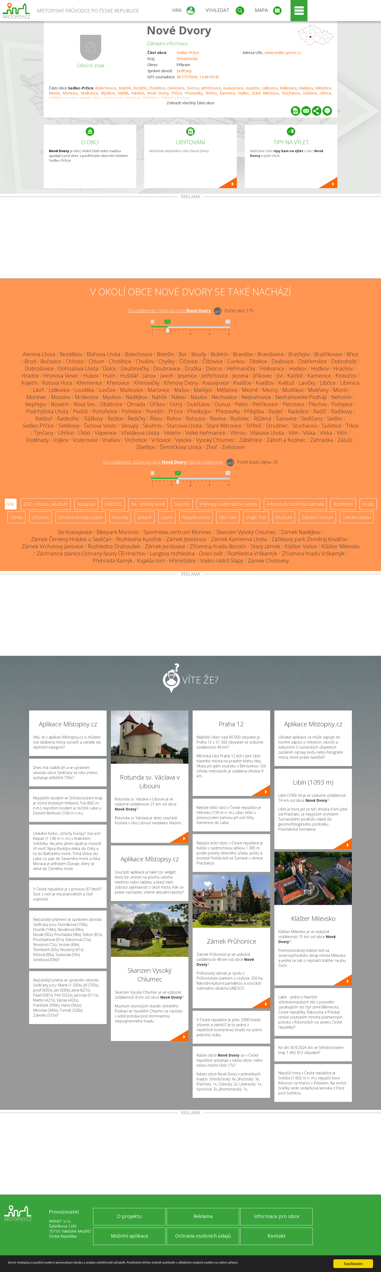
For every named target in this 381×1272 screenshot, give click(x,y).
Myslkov (108, 93)
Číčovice (188, 361)
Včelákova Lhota (140, 432)
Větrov (238, 432)
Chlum (97, 361)
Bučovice (50, 361)
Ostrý (176, 404)
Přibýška (254, 411)
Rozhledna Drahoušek (114, 546)
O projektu (129, 1216)
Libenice (350, 382)
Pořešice (132, 411)
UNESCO (113, 504)
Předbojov (199, 411)
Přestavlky (193, 93)
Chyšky (166, 361)
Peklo (241, 404)
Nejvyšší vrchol (196, 517)
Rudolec (239, 418)
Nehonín (341, 397)
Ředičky (137, 418)
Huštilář (129, 375)
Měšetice (323, 87)
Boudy (198, 354)
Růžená (262, 418)
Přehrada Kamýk (113, 560)
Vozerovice (85, 439)
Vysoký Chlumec (215, 439)
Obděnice (111, 404)
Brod (30, 361)
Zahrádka (321, 439)
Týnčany (43, 432)
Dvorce (193, 87)
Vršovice (161, 439)
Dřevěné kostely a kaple (80, 517)
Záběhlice (250, 439)
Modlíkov (292, 389)
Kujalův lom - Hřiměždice (166, 560)
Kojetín (29, 382)
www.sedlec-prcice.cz (283, 52)
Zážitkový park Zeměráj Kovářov (309, 539)
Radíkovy (341, 411)
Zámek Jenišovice (165, 546)
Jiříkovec (262, 375)
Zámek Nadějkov (300, 532)
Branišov (243, 354)
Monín (54, 93)
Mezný (270, 389)
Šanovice (227, 93)
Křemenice (89, 382)
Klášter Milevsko (340, 546)
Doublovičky (135, 368)
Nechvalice (224, 397)
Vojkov (60, 439)
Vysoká (183, 439)
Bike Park (228, 517)
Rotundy (120, 517)
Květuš (286, 382)
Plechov (318, 404)
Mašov (181, 389)
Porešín (155, 411)
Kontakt (276, 1236)
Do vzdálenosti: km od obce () (163, 462)
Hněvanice (272, 368)
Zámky (16, 517)
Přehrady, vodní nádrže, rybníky (228, 504)
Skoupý (129, 425)
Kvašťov (253, 87)
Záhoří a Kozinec (286, 439)
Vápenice (105, 432)
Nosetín (60, 404)
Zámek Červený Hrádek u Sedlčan (71, 539)
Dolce (109, 368)
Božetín (140, 87)
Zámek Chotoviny (268, 560)
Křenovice (118, 382)
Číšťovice (212, 361)
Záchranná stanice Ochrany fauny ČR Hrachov (91, 553)
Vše (10, 504)
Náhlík (123, 93)
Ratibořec (68, 418)
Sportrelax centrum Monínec (177, 532)
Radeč (276, 411)
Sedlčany (184, 70)
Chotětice (157, 87)
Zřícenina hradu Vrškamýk (313, 553)
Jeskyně (145, 517)
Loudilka (84, 389)
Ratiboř (44, 418)
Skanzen (182, 504)
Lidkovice (270, 87)
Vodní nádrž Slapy (221, 560)
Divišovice (175, 87)
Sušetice (310, 93)
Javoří (166, 375)
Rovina (218, 418)
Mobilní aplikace (129, 1236)
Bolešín (125, 87)
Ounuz (222, 404)
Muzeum (283, 517)
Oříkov (157, 404)
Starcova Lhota (184, 425)
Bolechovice (105, 87)
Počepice (342, 404)
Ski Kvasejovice (75, 532)
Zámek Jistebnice (186, 539)
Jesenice (187, 375)
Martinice (159, 389)
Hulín (109, 375)
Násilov (137, 93)
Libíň (38, 389)
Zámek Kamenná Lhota (239, 539)
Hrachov (343, 368)
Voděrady (37, 439)
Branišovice (270, 354)
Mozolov (60, 397)
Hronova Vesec (61, 375)
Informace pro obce (276, 1216)
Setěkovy (68, 425)
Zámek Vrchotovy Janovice (52, 546)
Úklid (84, 432)
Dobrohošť (343, 361)
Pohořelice (104, 411)
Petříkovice (265, 404)
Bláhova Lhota (103, 354)
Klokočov (345, 375)
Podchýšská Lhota (47, 411)
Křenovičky (147, 382)
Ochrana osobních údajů (203, 1236)
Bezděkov (71, 354)
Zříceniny (40, 517)
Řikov (156, 418)
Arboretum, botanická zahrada (295, 504)
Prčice (176, 93)
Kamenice (319, 375)
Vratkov (111, 439)
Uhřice (325, 93)
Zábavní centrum (317, 517)
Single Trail (256, 517)
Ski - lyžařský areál (148, 504)
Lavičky (307, 382)
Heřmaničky (241, 368)
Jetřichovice (211, 87)
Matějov (306, 87)
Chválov (145, 361)
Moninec (70, 93)
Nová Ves (84, 404)
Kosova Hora (57, 382)
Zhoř (211, 447)
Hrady (368, 504)
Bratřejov (299, 354)
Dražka (193, 368)
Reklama (203, 1216)
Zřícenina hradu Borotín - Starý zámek (235, 546)
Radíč (319, 411)
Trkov (352, 425)
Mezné (250, 389)
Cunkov (236, 361)
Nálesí (178, 397)
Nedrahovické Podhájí (301, 397)
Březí (353, 354)
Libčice (328, 382)
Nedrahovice (256, 397)
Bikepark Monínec (118, 532)
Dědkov (258, 361)
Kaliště (295, 375)
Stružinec (277, 425)
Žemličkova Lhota (180, 447)
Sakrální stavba (357, 517)
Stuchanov (291, 93)
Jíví (279, 375)
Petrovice (293, 404)
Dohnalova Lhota (78, 368)
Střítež (253, 425)
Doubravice (166, 368)
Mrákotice (89, 93)
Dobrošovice (39, 368)
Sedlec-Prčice (187, 52)
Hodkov (298, 368)
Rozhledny (343, 504)
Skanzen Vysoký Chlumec (246, 532)
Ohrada (136, 404)
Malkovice (288, 87)
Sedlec (243, 93)
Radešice (298, 411)
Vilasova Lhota (267, 432)
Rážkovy (93, 418)
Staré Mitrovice (265, 93)
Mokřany (318, 389)
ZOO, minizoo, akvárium (46, 504)
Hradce (30, 375)
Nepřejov (35, 404)
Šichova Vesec (100, 425)
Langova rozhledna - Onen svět (186, 553)
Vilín (293, 432)
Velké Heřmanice (205, 432)
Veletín (172, 432)
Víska (309, 432)
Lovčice (107, 389)
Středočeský (187, 58)
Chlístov (75, 361)
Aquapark (86, 504)
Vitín (342, 432)
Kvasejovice (233, 87)
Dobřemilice (312, 361)
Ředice (115, 418)
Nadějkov (136, 397)
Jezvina (240, 375)
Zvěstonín (233, 447)
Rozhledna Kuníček (139, 539)
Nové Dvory (179, 30)
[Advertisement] (190, 239)
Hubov (90, 375)
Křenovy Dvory (181, 382)
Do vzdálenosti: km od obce (169, 311)
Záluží (345, 439)
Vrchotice (136, 439)
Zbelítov (145, 447)
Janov (149, 375)
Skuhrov (152, 425)
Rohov (211, 93)
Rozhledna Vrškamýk (252, 553)
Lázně (167, 517)
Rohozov (196, 418)
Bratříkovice (328, 354)
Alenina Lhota (39, 354)
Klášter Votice (301, 546)
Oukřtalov (198, 404)
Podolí (80, 411)
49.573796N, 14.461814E (197, 76)
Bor (183, 354)
